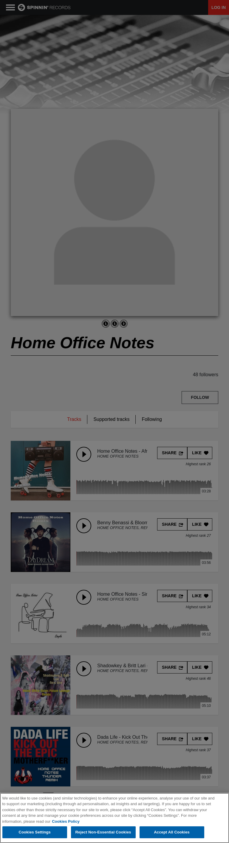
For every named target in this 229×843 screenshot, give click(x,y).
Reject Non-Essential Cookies (103, 832)
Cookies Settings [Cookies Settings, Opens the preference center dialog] (34, 832)
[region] (114, 818)
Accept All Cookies (172, 832)
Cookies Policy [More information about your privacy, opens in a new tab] (65, 821)
